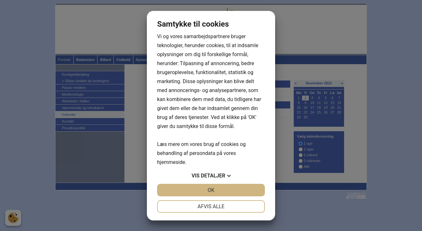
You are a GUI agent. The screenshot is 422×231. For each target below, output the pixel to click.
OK (210, 190)
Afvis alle (211, 206)
